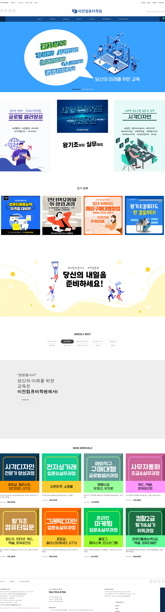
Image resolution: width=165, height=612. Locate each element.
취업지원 (79, 19)
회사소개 (2, 581)
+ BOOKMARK (4, 3)
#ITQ (113, 345)
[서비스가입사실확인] (123, 596)
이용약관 (12, 581)
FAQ (35, 3)
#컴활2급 (113, 341)
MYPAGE (161, 3)
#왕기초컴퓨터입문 (82, 341)
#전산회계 (67, 345)
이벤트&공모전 (106, 19)
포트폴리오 (66, 19)
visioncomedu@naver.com (13, 605)
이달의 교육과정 (123, 19)
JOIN (148, 3)
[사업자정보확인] (21, 594)
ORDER (154, 3)
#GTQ (98, 345)
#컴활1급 (52, 345)
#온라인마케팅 (83, 345)
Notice (117, 606)
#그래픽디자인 (98, 341)
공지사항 (20, 3)
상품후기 (13, 3)
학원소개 (39, 19)
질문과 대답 (28, 3)
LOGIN (143, 3)
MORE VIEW (25, 400)
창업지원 (92, 19)
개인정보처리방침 (24, 581)
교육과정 (52, 19)
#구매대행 (67, 341)
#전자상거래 (52, 341)
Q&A (116, 609)
